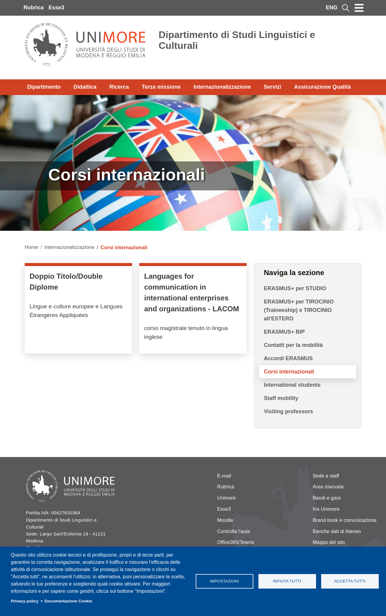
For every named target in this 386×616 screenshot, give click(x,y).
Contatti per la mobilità (293, 345)
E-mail (224, 475)
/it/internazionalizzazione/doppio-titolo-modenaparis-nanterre (78, 310)
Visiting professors (288, 411)
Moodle (225, 520)
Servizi (272, 87)
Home (31, 247)
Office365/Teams (235, 542)
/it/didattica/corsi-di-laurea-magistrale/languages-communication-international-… (193, 310)
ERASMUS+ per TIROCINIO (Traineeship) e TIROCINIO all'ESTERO (299, 310)
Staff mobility (281, 398)
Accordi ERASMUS (288, 358)
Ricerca (119, 87)
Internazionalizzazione (222, 87)
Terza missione (161, 87)
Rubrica (34, 8)
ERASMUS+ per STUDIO (295, 288)
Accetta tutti (349, 581)
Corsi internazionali (289, 372)
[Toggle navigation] (359, 8)
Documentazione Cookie (68, 601)
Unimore (226, 497)
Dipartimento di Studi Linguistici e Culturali (237, 40)
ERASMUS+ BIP (284, 332)
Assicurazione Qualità (322, 87)
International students (292, 385)
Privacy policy (24, 601)
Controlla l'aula (233, 531)
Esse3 (56, 8)
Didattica (85, 87)
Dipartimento (44, 87)
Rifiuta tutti (287, 581)
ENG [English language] (331, 8)
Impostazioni (224, 581)
